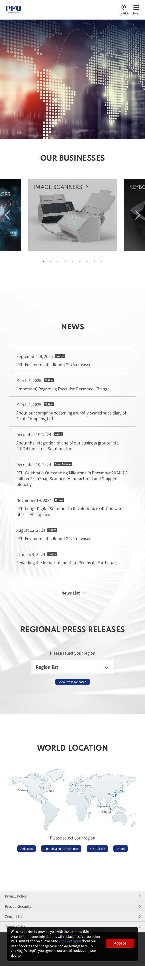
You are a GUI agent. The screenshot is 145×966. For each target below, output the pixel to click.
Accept (120, 943)
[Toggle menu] (136, 9)
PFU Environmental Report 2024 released (53, 538)
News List (70, 593)
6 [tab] (79, 261)
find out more (71, 940)
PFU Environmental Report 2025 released (53, 364)
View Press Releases (72, 682)
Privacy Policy (16, 895)
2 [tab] (50, 261)
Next (138, 215)
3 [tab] (57, 261)
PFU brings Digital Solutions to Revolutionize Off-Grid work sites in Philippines (70, 511)
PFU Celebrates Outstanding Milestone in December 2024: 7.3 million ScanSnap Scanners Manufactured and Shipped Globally (72, 478)
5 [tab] (72, 261)
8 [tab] (94, 261)
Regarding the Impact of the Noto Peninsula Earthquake (67, 562)
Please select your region (72, 653)
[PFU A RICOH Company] (13, 12)
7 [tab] (87, 261)
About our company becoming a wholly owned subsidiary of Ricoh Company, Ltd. (71, 415)
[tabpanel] (72, 215)
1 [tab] (43, 261)
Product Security (18, 906)
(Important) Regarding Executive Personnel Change (62, 388)
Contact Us (13, 916)
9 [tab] (101, 261)
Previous (7, 215)
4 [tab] (65, 261)
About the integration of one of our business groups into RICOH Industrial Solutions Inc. (67, 445)
